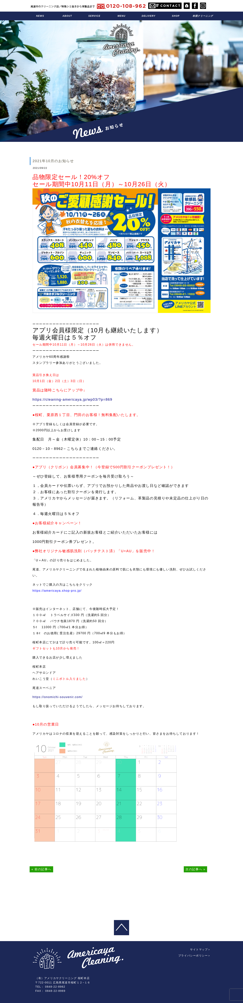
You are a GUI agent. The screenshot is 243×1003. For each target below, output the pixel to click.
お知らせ (40, 16)
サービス (94, 16)
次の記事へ (193, 869)
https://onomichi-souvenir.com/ (57, 697)
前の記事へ (43, 869)
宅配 (148, 16)
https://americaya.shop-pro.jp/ (57, 590)
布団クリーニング (203, 16)
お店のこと (175, 16)
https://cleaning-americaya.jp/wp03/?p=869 (72, 399)
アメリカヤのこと (67, 16)
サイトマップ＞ (200, 929)
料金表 (121, 16)
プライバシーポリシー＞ (194, 935)
